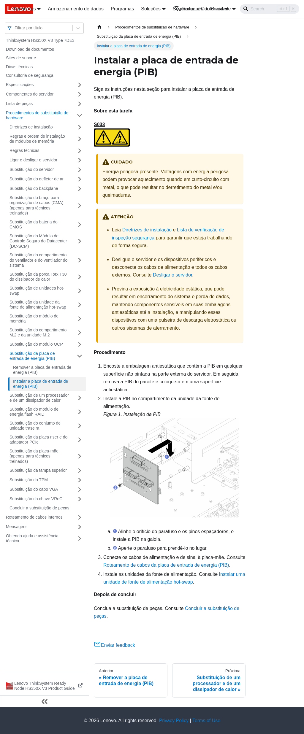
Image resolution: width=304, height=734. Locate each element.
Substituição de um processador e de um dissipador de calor (39, 398)
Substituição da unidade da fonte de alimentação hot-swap (38, 305)
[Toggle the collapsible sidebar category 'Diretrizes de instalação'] (79, 127)
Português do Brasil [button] (198, 8)
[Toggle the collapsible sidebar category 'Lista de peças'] (79, 104)
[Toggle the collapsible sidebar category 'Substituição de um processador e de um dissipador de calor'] (79, 398)
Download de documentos (30, 49)
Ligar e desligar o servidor (33, 160)
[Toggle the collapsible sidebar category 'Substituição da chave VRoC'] (79, 499)
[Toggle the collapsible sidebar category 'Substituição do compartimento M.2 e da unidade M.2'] (79, 333)
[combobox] (15, 28)
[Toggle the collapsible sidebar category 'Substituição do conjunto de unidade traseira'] (79, 426)
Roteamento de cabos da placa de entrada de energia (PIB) (166, 565)
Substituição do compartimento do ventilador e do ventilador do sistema (38, 260)
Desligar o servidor (172, 274)
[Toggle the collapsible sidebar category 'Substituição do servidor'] (79, 169)
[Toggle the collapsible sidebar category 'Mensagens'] (79, 527)
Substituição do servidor (32, 169)
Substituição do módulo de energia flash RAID (34, 412)
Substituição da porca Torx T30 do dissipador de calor (38, 277)
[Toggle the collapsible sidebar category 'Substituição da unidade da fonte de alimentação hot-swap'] (79, 305)
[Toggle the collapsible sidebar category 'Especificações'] (79, 85)
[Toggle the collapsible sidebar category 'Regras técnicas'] (79, 150)
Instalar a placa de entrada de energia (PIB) (40, 384)
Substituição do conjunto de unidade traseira (35, 426)
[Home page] (99, 27)
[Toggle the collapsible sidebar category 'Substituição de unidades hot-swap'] (79, 291)
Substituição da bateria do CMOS (34, 225)
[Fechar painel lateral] (44, 701)
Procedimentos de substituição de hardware (37, 115)
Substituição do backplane (34, 188)
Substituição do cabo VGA (34, 489)
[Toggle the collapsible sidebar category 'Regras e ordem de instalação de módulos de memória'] (79, 139)
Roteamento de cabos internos (34, 517)
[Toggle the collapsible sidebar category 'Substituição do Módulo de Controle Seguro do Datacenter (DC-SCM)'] (79, 241)
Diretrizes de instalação (31, 127)
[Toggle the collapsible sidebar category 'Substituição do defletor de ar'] (79, 179)
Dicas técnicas (19, 66)
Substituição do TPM (29, 479)
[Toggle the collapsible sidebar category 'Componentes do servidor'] (79, 94)
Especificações (20, 84)
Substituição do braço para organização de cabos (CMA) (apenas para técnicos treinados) (36, 205)
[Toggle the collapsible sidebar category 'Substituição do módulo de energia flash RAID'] (79, 412)
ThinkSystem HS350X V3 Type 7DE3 (40, 40)
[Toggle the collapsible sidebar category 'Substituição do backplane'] (79, 188)
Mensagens (16, 526)
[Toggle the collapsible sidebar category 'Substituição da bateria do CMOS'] (79, 225)
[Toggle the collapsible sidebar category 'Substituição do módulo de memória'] (79, 319)
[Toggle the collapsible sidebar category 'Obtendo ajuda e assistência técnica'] (79, 539)
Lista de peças (19, 103)
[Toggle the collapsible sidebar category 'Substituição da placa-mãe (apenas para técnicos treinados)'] (79, 456)
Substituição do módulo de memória (34, 319)
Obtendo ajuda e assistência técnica (32, 538)
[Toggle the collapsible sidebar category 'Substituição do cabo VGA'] (79, 489)
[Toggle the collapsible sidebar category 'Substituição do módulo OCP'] (79, 344)
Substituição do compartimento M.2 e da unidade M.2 (38, 333)
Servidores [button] (24, 8)
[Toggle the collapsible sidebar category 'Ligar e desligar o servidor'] (79, 160)
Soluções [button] (151, 8)
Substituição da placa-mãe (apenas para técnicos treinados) (34, 456)
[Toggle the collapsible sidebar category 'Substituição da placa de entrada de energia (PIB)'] (79, 356)
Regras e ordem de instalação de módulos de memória (37, 139)
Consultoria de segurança (29, 75)
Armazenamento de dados (76, 8)
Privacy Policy (174, 720)
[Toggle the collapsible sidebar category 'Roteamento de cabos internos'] (79, 517)
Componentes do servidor (29, 94)
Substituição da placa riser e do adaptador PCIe (38, 440)
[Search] (269, 9)
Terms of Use (206, 720)
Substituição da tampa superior (38, 470)
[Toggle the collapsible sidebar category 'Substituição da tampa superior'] (79, 470)
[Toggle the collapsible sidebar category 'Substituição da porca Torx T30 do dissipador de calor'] (79, 277)
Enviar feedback (114, 645)
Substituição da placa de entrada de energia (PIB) (32, 356)
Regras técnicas (24, 150)
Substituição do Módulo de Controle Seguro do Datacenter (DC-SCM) (38, 241)
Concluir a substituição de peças (39, 508)
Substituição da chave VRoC (36, 498)
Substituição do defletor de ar (37, 179)
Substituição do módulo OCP (36, 344)
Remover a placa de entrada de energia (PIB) (42, 370)
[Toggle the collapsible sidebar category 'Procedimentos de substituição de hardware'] (79, 116)
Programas (122, 8)
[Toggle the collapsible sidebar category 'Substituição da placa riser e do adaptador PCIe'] (79, 440)
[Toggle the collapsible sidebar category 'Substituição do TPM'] (79, 480)
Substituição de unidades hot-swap (37, 291)
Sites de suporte (21, 57)
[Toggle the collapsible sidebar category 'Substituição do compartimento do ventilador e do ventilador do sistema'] (79, 260)
